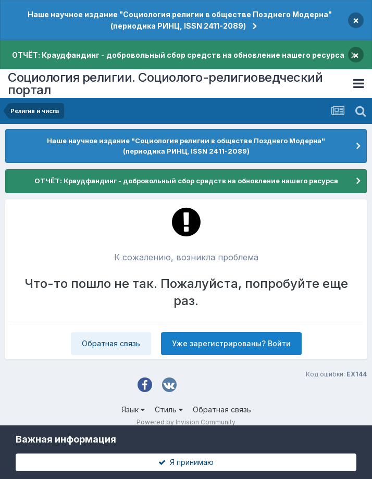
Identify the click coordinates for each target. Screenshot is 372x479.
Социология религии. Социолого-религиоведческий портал (165, 83)
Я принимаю (186, 462)
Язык (133, 409)
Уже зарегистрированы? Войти (231, 343)
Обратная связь (111, 343)
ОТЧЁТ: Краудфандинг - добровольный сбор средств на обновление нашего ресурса (178, 55)
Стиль (169, 409)
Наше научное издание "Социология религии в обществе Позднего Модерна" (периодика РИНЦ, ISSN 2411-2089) (180, 20)
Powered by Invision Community (186, 422)
